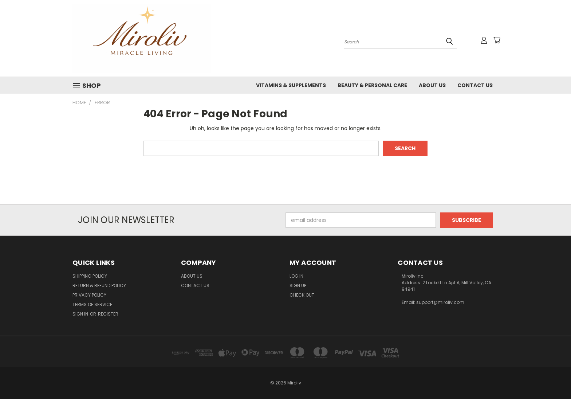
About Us (432, 85)
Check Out (302, 295)
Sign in (80, 314)
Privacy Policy (89, 295)
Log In (296, 276)
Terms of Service (92, 304)
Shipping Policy (89, 276)
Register (108, 314)
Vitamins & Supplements (291, 85)
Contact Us (475, 85)
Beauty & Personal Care (372, 85)
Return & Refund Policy (99, 285)
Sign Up (298, 285)
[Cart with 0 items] (496, 40)
